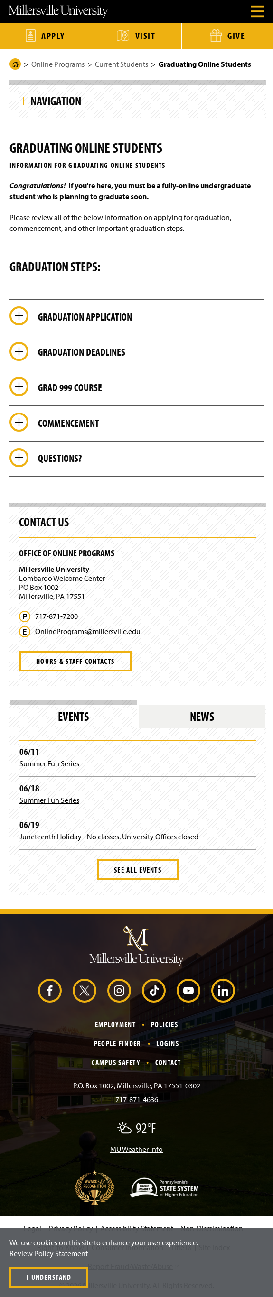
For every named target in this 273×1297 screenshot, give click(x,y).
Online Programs (58, 64)
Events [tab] (73, 716)
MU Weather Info (136, 1149)
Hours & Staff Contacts (75, 661)
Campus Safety (116, 1062)
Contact (168, 1062)
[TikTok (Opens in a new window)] (154, 991)
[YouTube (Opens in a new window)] (188, 991)
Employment (115, 1024)
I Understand (49, 1277)
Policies (164, 1024)
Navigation (55, 100)
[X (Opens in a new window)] (84, 991)
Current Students (121, 64)
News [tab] (202, 716)
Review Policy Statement (48, 1253)
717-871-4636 (136, 1099)
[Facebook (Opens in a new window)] (50, 991)
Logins (167, 1043)
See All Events (137, 869)
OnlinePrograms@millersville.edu (88, 631)
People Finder (117, 1043)
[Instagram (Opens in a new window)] (119, 991)
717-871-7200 (56, 616)
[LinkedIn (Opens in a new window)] (223, 991)
